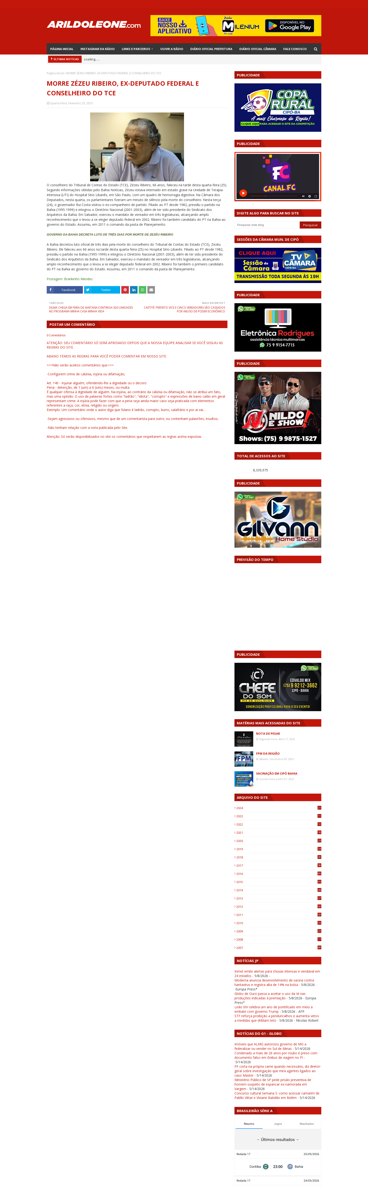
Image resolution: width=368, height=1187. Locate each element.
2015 (278, 882)
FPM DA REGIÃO (268, 753)
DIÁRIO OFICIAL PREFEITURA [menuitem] (211, 49)
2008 (278, 939)
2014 (278, 890)
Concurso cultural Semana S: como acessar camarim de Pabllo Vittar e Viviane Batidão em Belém (276, 1095)
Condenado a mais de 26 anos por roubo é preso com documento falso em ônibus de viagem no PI (275, 1055)
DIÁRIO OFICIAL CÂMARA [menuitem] (257, 49)
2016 (278, 874)
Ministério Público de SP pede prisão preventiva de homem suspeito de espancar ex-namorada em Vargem (272, 1084)
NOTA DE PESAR (268, 733)
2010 (278, 923)
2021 (278, 832)
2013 (278, 898)
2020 (278, 841)
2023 (278, 816)
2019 (278, 849)
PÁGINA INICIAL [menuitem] (61, 49)
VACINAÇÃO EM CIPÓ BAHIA (276, 773)
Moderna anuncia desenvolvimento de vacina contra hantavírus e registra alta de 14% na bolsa (274, 982)
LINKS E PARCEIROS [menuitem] (136, 49)
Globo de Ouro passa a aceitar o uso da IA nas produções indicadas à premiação (270, 995)
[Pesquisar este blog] (267, 225)
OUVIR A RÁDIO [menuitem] (171, 49)
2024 (278, 808)
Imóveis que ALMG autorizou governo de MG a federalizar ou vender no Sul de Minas (270, 1046)
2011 (278, 915)
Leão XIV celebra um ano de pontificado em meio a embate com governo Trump (273, 1009)
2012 (278, 906)
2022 (278, 824)
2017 (278, 865)
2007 (278, 948)
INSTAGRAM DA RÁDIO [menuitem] (97, 49)
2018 (278, 857)
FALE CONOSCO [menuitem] (295, 49)
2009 (278, 931)
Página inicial (55, 73)
